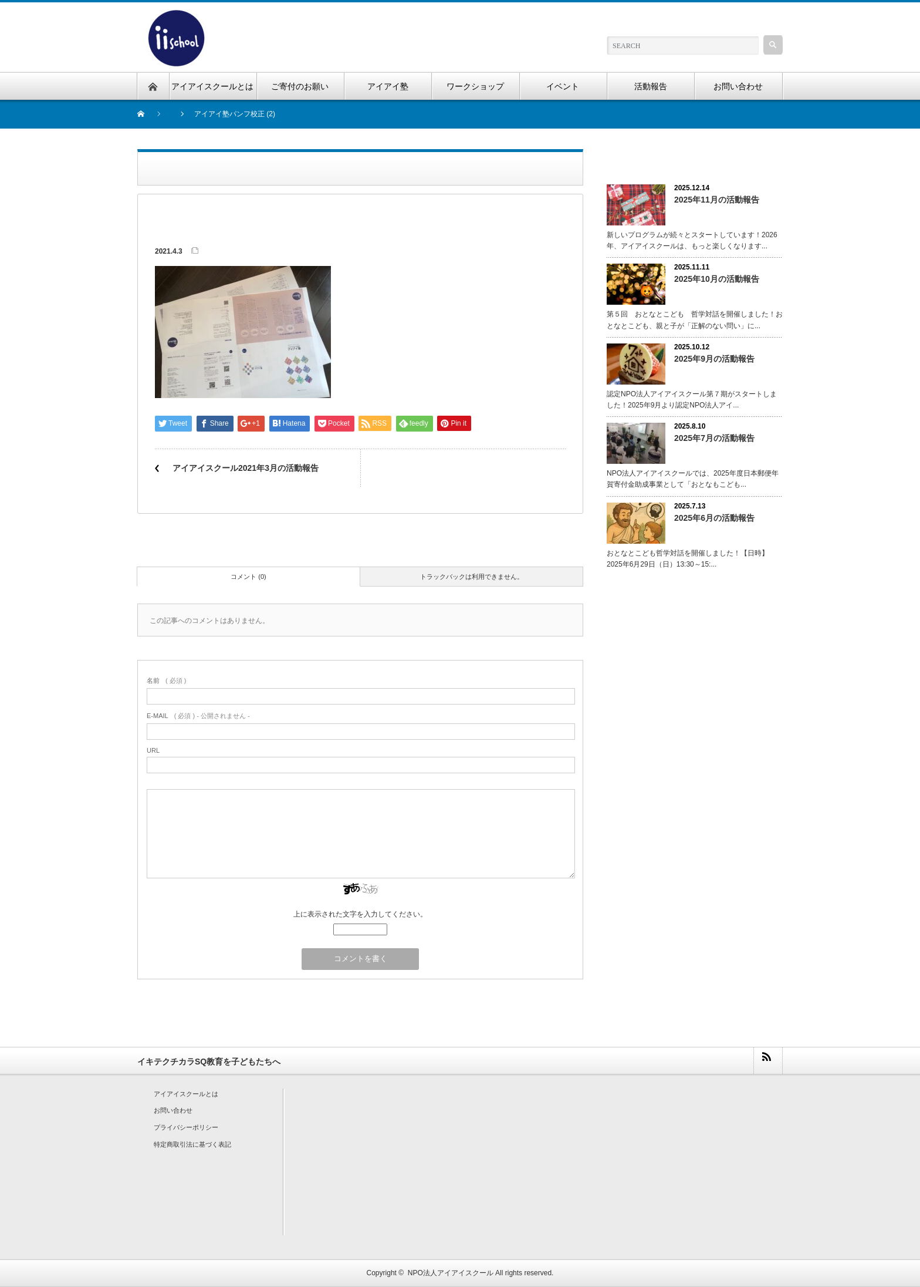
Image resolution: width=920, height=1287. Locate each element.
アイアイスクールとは (186, 1093)
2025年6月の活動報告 (714, 518)
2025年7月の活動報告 (714, 438)
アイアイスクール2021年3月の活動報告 (245, 468)
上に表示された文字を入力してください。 (360, 914)
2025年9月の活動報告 (714, 358)
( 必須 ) (166, 680)
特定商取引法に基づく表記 (192, 1144)
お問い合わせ (173, 1110)
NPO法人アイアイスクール (450, 1273)
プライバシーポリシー (186, 1127)
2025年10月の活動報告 (716, 279)
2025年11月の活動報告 (716, 199)
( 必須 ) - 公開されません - (198, 715)
